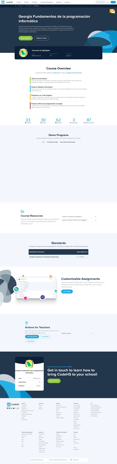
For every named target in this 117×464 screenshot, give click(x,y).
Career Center (42, 450)
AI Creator (23, 416)
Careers (75, 437)
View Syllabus (25, 38)
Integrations (58, 414)
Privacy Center (76, 439)
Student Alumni (42, 452)
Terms (74, 441)
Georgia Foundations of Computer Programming (44, 257)
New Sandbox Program (26, 434)
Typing (22, 417)
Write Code (58, 412)
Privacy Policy (76, 443)
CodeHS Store (75, 459)
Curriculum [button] (35, 2)
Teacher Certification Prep (96, 412)
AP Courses (75, 410)
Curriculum (20, 6)
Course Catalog (28, 6)
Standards (75, 417)
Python (22, 437)
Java (22, 439)
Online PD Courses (95, 405)
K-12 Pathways (76, 408)
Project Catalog (76, 407)
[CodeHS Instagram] (9, 408)
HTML (22, 441)
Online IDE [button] (59, 2)
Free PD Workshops (95, 410)
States (40, 435)
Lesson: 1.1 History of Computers (79, 216)
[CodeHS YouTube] (13, 408)
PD (91, 403)
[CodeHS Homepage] (7, 2)
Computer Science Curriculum (27, 410)
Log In (107, 2)
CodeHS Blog (41, 441)
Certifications (24, 412)
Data (57, 410)
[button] (19, 2)
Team (74, 435)
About (74, 434)
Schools (40, 407)
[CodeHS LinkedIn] (11, 408)
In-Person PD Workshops (96, 407)
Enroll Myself (45, 336)
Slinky (43, 142)
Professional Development (26, 414)
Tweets (40, 439)
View (78, 257)
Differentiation (59, 435)
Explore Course (41, 38)
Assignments (58, 405)
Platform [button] (26, 2)
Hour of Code (76, 419)
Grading (57, 408)
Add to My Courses (32, 336)
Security (75, 447)
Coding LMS (24, 405)
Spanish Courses (77, 416)
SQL (22, 444)
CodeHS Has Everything (61, 432)
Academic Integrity (60, 417)
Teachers (40, 408)
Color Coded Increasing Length (67, 142)
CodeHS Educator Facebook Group (58, 459)
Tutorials (75, 423)
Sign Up (113, 2)
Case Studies (41, 434)
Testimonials (41, 437)
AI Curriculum (76, 428)
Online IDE (23, 407)
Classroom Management (61, 407)
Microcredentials (94, 414)
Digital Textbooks (77, 425)
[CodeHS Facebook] (7, 408)
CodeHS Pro (24, 408)
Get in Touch (54, 381)
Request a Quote (100, 2)
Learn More (67, 291)
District (40, 405)
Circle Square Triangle (52, 142)
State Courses (76, 414)
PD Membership (94, 416)
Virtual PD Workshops (95, 408)
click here (56, 73)
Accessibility (76, 449)
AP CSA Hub (76, 426)
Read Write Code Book (43, 443)
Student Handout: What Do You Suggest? (79, 220)
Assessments (59, 439)
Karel (22, 446)
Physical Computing (60, 444)
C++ (22, 443)
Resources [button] (67, 2)
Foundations (36, 6)
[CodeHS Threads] (18, 408)
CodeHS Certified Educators (36, 459)
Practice (75, 421)
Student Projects (42, 448)
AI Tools (57, 416)
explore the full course (74, 73)
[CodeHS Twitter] (16, 408)
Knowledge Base (42, 444)
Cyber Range (24, 419)
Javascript (23, 435)
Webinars (41, 446)
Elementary (75, 412)
